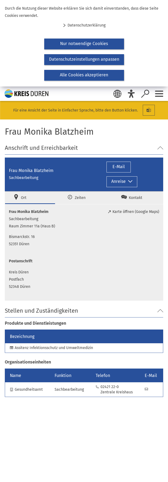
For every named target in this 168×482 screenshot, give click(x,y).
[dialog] (84, 43)
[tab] (30, 197)
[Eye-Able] (131, 94)
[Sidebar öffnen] (159, 94)
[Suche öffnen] (145, 94)
